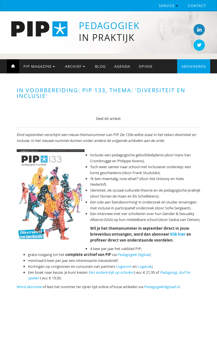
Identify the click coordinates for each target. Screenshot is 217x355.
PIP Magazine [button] (39, 66)
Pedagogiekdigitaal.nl (162, 286)
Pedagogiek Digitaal (134, 254)
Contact (197, 5)
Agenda (122, 66)
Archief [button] (75, 66)
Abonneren (193, 66)
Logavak (145, 266)
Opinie (146, 66)
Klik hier (178, 234)
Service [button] (168, 5)
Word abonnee (29, 286)
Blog (100, 66)
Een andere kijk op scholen (110, 272)
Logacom (124, 266)
